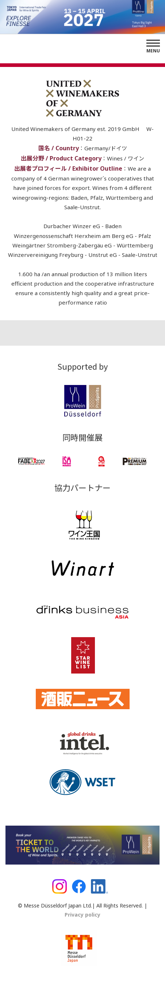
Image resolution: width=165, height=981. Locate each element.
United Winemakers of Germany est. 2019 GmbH (76, 128)
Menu (153, 51)
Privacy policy (82, 914)
